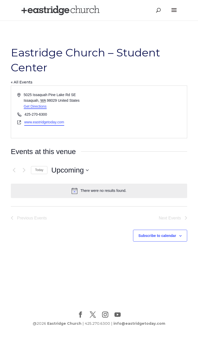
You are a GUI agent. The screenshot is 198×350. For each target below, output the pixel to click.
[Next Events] (24, 170)
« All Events (21, 82)
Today (39, 170)
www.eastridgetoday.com (44, 122)
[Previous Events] (14, 170)
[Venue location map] (142, 112)
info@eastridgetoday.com (139, 323)
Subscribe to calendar (157, 236)
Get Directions (35, 106)
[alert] (99, 191)
